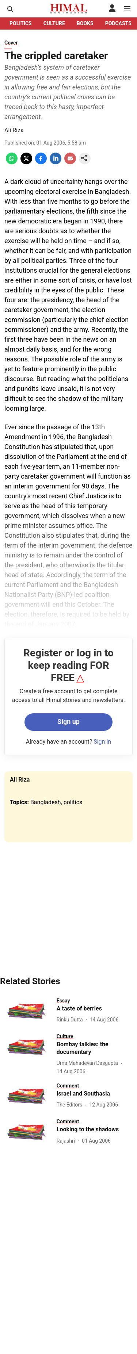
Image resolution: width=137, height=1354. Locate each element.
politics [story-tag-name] (73, 802)
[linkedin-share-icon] (55, 162)
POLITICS (20, 23)
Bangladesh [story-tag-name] (45, 802)
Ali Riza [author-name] (14, 130)
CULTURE (54, 23)
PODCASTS (118, 23)
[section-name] (63, 1000)
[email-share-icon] (70, 162)
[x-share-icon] (26, 162)
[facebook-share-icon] (41, 162)
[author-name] (71, 1020)
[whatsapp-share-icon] (12, 162)
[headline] (97, 1009)
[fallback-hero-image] (27, 1011)
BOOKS (85, 23)
